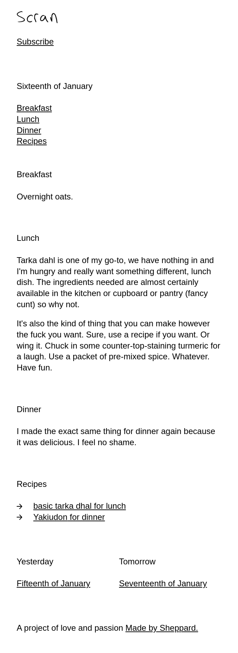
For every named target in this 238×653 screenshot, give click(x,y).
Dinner (29, 130)
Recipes (32, 141)
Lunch (28, 119)
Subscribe (35, 41)
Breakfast (34, 108)
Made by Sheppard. (162, 627)
